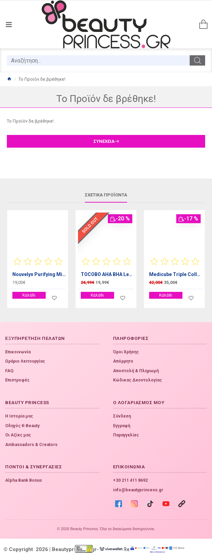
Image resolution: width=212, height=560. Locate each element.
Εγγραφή (121, 425)
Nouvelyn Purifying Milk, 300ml (39, 274)
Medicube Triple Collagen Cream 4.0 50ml (175, 274)
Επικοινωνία (18, 352)
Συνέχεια (103, 141)
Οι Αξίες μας (18, 435)
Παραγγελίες (126, 435)
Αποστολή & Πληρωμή (136, 370)
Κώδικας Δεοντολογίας (137, 380)
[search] (98, 60)
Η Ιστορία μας (19, 416)
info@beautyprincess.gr (138, 490)
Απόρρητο (123, 361)
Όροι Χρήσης (126, 352)
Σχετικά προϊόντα (106, 194)
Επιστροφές (17, 380)
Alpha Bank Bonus (23, 480)
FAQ (9, 370)
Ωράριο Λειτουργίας (25, 361)
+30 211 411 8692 (130, 480)
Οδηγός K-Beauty (22, 425)
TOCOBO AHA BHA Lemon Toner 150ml (107, 274)
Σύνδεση (122, 416)
